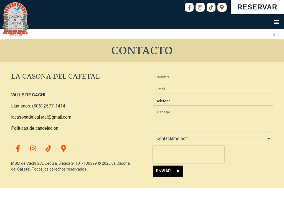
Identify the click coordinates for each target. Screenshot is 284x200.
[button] (276, 21)
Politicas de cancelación (34, 128)
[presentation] (188, 154)
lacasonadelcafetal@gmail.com (41, 117)
